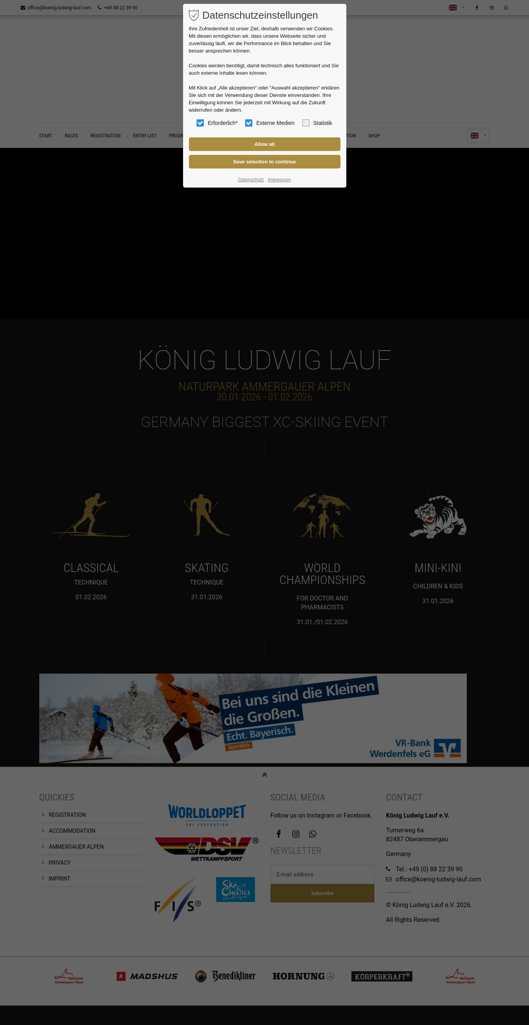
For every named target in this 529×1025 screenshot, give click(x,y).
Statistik (317, 122)
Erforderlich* (217, 122)
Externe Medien (269, 122)
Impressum (279, 180)
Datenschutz (251, 180)
